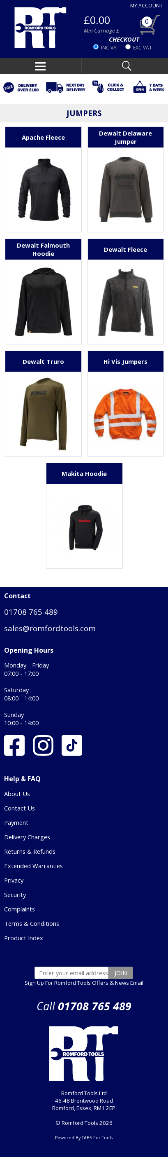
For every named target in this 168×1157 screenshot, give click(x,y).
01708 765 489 (31, 612)
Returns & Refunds (29, 851)
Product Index (23, 938)
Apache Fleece (43, 137)
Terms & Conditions (31, 923)
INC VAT (110, 47)
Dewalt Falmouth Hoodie (43, 249)
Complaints (19, 909)
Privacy (13, 880)
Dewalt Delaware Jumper (125, 137)
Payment (16, 822)
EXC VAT (142, 47)
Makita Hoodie (84, 473)
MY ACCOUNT (146, 5)
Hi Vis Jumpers (125, 361)
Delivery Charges (27, 837)
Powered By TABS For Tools (84, 1138)
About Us (17, 793)
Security (15, 894)
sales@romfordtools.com (50, 628)
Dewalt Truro (43, 361)
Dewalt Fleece (125, 249)
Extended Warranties (33, 866)
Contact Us (19, 808)
